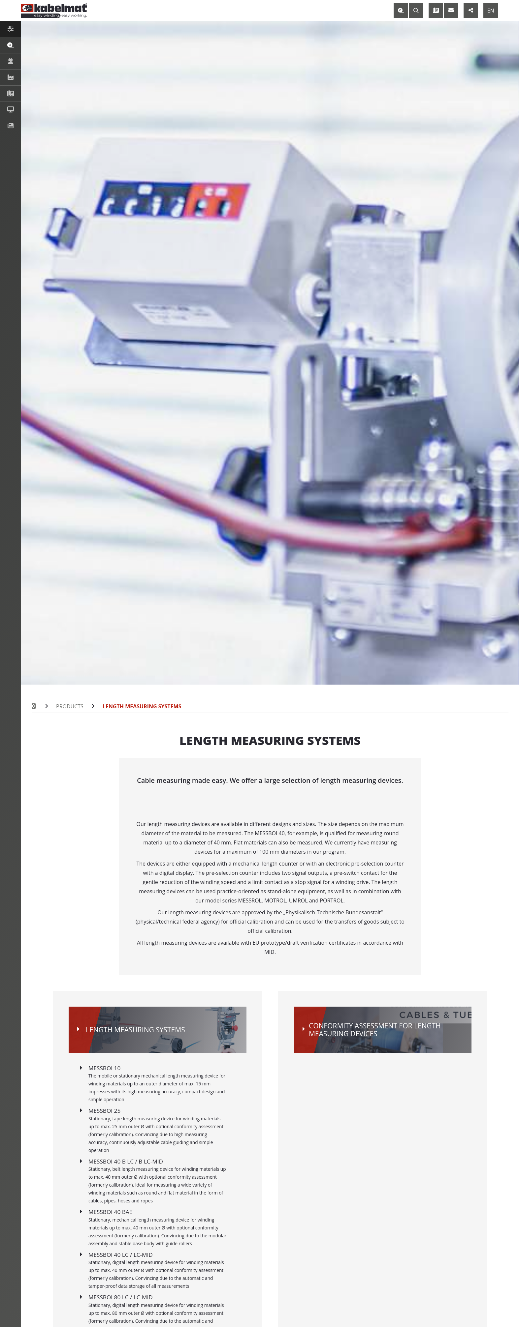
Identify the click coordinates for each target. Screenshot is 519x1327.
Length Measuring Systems (142, 706)
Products (69, 706)
